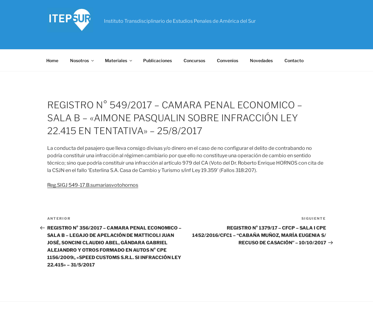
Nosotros (82, 60)
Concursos (194, 60)
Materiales (119, 60)
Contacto (294, 60)
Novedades (261, 60)
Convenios (227, 60)
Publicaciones (157, 60)
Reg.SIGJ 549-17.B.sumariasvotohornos (92, 185)
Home (52, 60)
